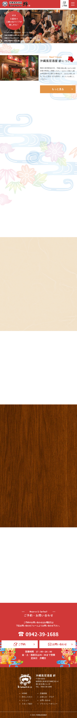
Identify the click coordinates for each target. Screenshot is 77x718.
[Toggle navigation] (73, 4)
